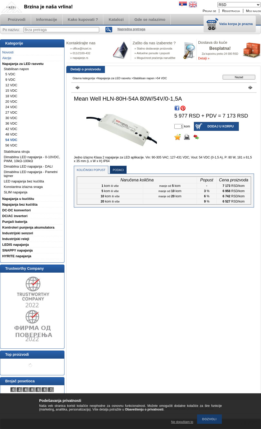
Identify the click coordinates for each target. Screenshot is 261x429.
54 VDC (11, 140)
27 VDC (11, 112)
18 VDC (11, 96)
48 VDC (11, 134)
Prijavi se (209, 11)
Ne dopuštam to (182, 422)
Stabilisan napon (143, 78)
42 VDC (11, 129)
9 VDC (10, 80)
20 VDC (11, 101)
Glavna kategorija (84, 78)
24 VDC (11, 107)
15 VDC (11, 91)
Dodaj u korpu (220, 126)
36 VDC (11, 123)
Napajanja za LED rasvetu (114, 78)
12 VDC (11, 85)
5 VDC (10, 74)
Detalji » (203, 58)
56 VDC (11, 145)
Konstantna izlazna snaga (23, 187)
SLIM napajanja (15, 192)
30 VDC (11, 118)
